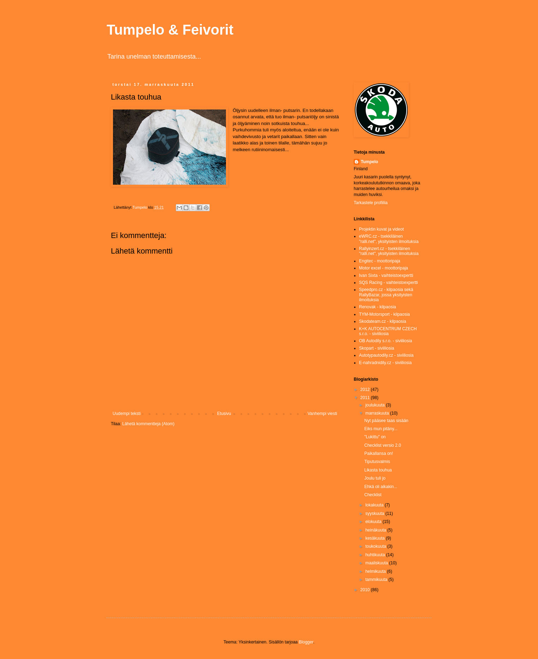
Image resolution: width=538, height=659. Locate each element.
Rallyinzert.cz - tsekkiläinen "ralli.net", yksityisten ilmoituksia (389, 251)
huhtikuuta (375, 554)
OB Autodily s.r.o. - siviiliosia (385, 340)
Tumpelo (140, 207)
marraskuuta (377, 413)
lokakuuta (375, 505)
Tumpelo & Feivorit (170, 29)
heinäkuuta (376, 530)
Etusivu (224, 413)
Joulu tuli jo (374, 478)
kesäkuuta (375, 538)
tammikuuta (376, 579)
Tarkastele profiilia (371, 202)
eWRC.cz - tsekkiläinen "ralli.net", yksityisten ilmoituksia (389, 239)
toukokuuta (376, 546)
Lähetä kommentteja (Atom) (148, 423)
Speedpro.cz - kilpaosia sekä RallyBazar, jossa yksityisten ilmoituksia (386, 294)
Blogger (306, 642)
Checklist (373, 494)
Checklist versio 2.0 (382, 445)
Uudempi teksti (127, 413)
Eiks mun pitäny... (380, 428)
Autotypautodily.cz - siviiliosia (386, 355)
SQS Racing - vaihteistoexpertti (388, 282)
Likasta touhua (378, 470)
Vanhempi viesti (322, 413)
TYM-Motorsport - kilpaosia (384, 314)
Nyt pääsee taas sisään (386, 420)
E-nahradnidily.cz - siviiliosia (385, 362)
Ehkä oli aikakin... (380, 486)
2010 (365, 589)
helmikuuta (376, 571)
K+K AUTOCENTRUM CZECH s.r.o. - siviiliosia (388, 331)
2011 (365, 397)
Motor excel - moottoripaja (383, 268)
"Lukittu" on (375, 436)
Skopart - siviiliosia (376, 348)
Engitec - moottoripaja (379, 261)
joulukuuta (375, 405)
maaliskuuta (377, 562)
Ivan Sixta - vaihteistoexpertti (386, 275)
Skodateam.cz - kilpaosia (382, 321)
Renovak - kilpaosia (377, 306)
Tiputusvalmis (377, 461)
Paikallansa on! (378, 453)
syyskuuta (375, 513)
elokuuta (374, 521)
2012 (365, 389)
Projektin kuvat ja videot (381, 229)
